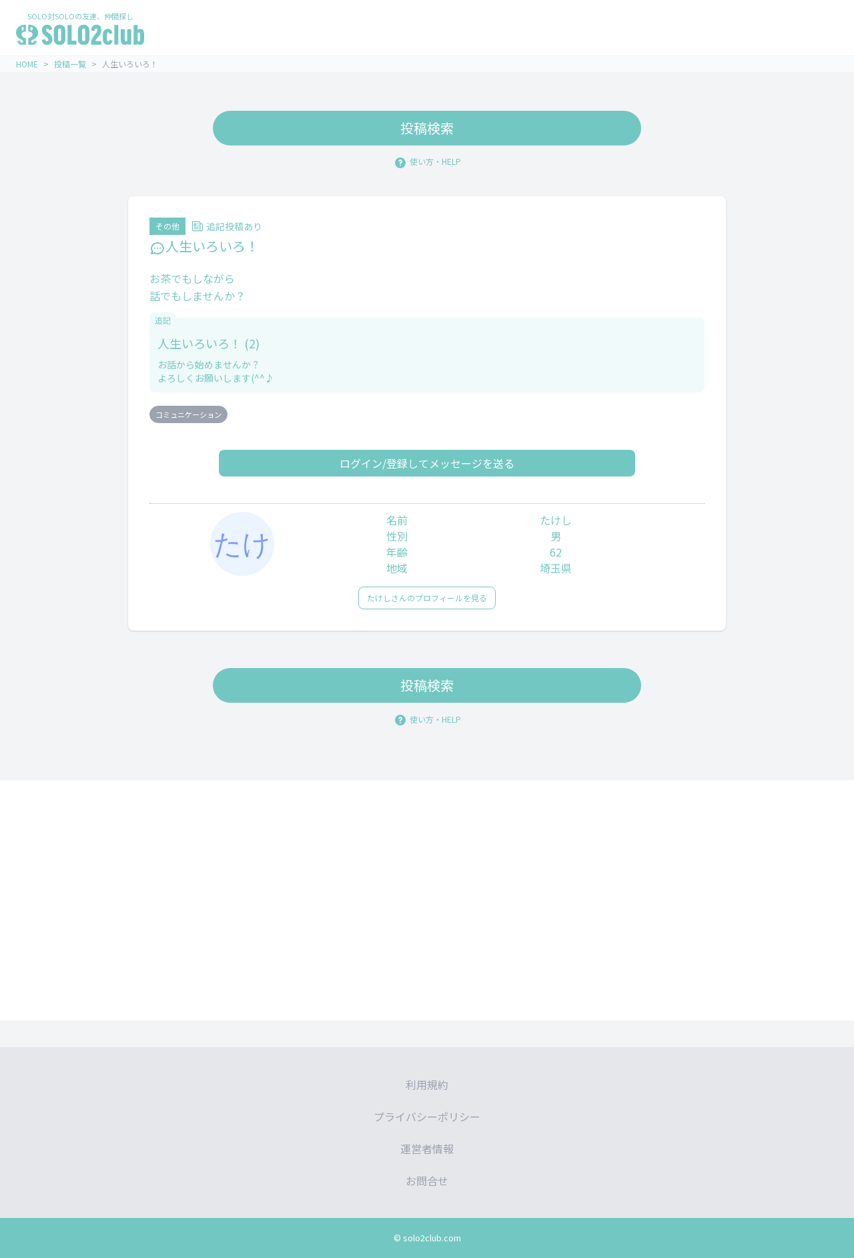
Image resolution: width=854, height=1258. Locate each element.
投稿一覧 (70, 63)
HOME (27, 63)
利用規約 (427, 1084)
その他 (167, 226)
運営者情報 (427, 1149)
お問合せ (427, 1181)
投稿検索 (427, 127)
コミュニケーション (188, 414)
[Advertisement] (427, 900)
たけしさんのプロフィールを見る (427, 597)
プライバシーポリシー (427, 1117)
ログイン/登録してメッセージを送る (427, 463)
